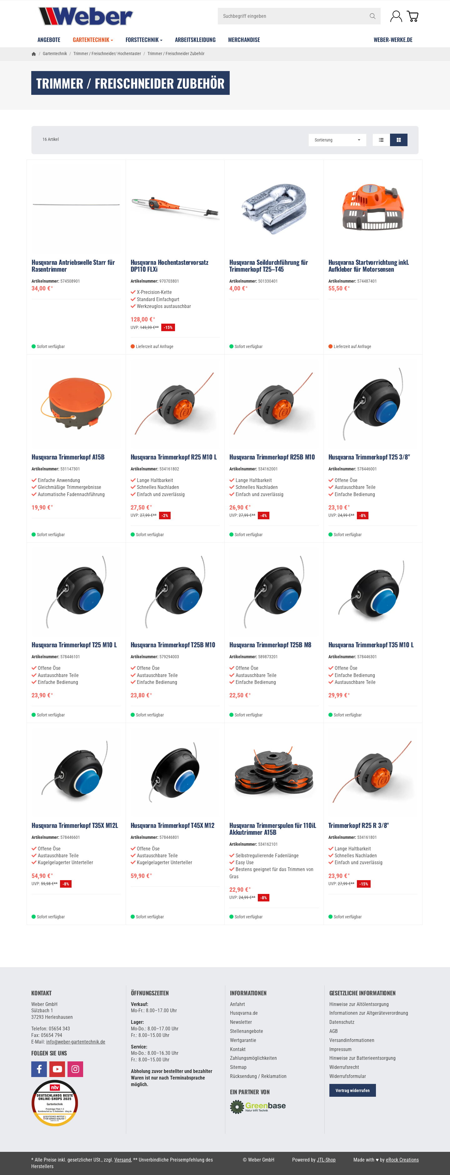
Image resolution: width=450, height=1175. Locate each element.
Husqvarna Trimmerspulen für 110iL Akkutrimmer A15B (272, 828)
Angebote (49, 39)
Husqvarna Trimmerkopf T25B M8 (270, 644)
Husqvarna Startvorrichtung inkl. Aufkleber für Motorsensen (368, 265)
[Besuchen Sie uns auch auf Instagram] (75, 1069)
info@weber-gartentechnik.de (75, 1042)
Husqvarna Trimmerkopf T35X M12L (75, 825)
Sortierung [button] (337, 139)
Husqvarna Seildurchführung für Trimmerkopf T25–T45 (268, 265)
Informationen (248, 993)
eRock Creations (402, 1160)
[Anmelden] (396, 16)
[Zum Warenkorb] (412, 16)
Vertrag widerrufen (353, 1090)
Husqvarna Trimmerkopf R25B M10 (272, 456)
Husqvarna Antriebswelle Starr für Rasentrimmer (73, 265)
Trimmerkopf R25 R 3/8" (358, 825)
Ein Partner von (250, 1092)
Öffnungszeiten (150, 993)
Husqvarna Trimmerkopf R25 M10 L (174, 456)
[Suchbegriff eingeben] (299, 16)
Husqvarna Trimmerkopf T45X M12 (172, 825)
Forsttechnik (144, 39)
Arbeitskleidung (195, 39)
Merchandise (244, 39)
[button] (225, 140)
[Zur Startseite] (96, 16)
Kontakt (41, 993)
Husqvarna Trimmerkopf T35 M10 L (371, 644)
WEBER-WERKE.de (393, 39)
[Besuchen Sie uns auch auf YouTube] (57, 1069)
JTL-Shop (326, 1160)
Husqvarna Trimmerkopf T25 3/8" (369, 456)
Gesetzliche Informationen (362, 993)
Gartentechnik (93, 39)
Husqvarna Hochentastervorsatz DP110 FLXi (169, 265)
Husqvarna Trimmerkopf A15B (68, 456)
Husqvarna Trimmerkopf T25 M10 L (74, 644)
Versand (122, 1160)
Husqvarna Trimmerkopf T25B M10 (173, 644)
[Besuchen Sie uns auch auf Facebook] (39, 1069)
